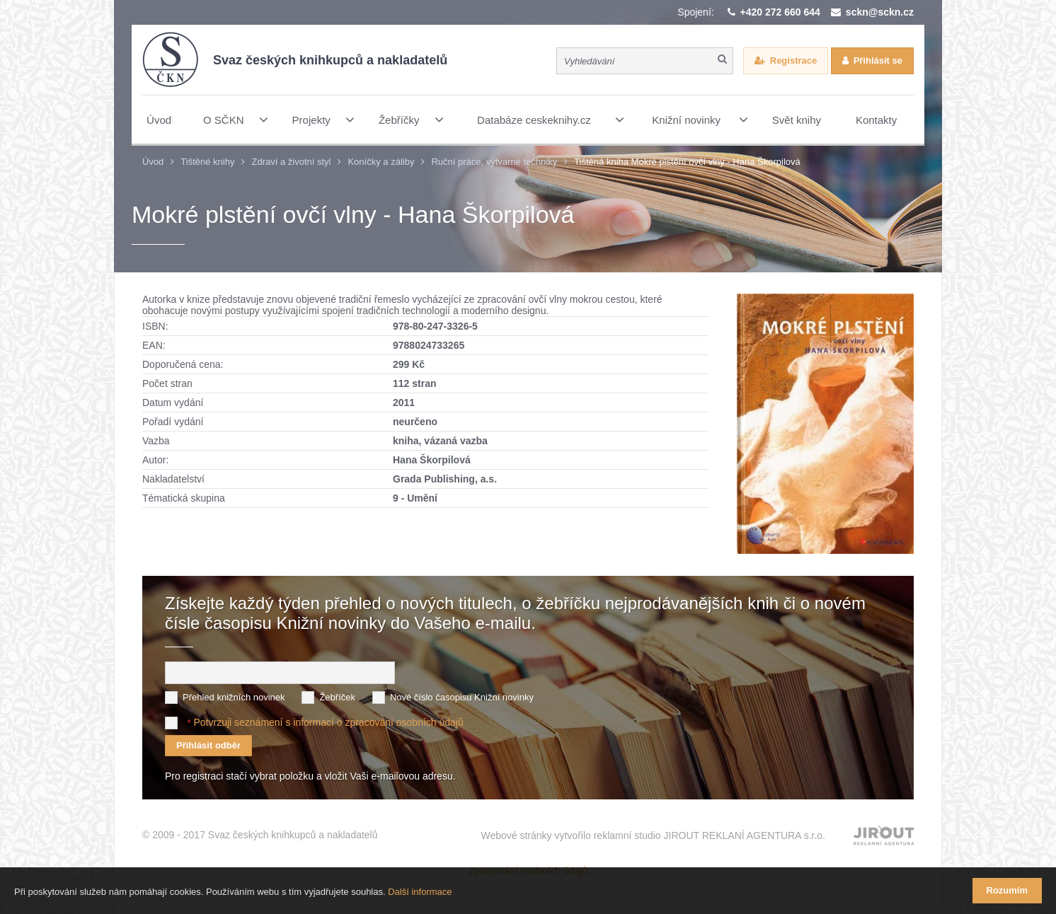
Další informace (420, 891)
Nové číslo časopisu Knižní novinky (462, 697)
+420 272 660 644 (780, 12)
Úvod (152, 161)
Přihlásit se (878, 60)
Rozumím (1007, 890)
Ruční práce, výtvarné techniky (494, 161)
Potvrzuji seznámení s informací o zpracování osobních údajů (328, 722)
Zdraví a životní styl (291, 161)
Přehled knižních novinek (234, 697)
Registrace (793, 60)
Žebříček (337, 697)
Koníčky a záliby (381, 161)
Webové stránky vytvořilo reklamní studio (653, 835)
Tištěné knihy (207, 161)
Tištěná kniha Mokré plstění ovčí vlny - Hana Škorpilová (687, 161)
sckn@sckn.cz (880, 12)
